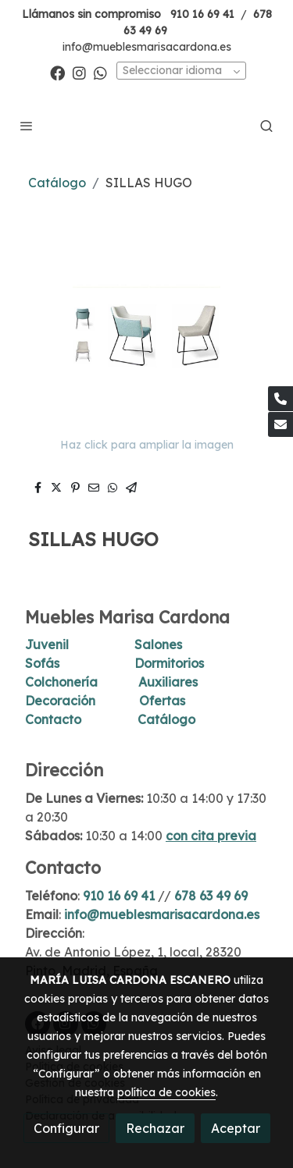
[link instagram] (79, 72)
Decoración (60, 700)
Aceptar (235, 1128)
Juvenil (47, 644)
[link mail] (280, 424)
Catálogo (57, 182)
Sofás (42, 663)
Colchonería (61, 682)
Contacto (53, 719)
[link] (146, 125)
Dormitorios (169, 663)
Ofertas (162, 700)
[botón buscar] (266, 126)
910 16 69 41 (202, 14)
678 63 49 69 (211, 896)
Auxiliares (168, 682)
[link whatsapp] (100, 72)
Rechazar (155, 1128)
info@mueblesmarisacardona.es (147, 47)
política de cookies (166, 1092)
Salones (158, 644)
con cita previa (211, 835)
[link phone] (280, 398)
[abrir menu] (27, 126)
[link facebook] (57, 72)
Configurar (66, 1128)
